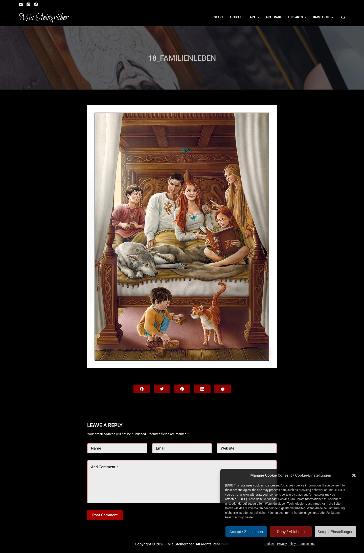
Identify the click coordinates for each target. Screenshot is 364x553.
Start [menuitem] (218, 17)
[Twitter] (162, 389)
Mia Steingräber (43, 17)
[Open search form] (343, 17)
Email (160, 448)
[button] (353, 475)
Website (227, 448)
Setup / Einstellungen (335, 531)
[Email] (21, 4)
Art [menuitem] (255, 17)
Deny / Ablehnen (291, 531)
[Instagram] (28, 4)
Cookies (269, 544)
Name (96, 448)
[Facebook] (36, 4)
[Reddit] (222, 389)
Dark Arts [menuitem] (323, 17)
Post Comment (105, 515)
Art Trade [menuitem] (274, 17)
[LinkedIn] (202, 389)
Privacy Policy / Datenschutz (296, 544)
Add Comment (104, 467)
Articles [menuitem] (236, 17)
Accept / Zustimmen (246, 531)
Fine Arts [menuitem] (298, 17)
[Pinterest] (182, 389)
